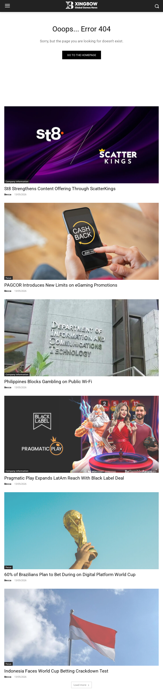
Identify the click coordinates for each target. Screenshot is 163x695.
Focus (8, 277)
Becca (7, 194)
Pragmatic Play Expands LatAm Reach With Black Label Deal (64, 478)
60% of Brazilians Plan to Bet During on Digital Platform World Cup (70, 574)
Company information (17, 181)
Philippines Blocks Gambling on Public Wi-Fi (48, 381)
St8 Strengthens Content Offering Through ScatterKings (60, 188)
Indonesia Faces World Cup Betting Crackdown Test (56, 671)
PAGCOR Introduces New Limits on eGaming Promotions (60, 285)
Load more (81, 685)
